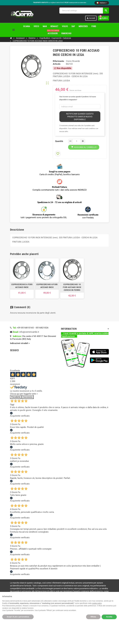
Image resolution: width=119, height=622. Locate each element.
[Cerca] (84, 10)
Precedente (15, 397)
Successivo (28, 397)
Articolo (56, 64)
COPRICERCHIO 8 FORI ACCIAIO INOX (47, 285)
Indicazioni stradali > (20, 343)
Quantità (59, 141)
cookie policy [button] (97, 603)
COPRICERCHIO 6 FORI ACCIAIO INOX (22, 285)
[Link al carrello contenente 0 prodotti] (103, 18)
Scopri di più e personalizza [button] (18, 617)
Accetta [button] (109, 617)
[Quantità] (76, 141)
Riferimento (58, 61)
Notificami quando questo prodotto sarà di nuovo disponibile (80, 117)
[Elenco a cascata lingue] (101, 3)
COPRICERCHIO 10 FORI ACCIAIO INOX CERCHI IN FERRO (72, 287)
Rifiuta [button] (93, 617)
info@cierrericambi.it (29, 332)
